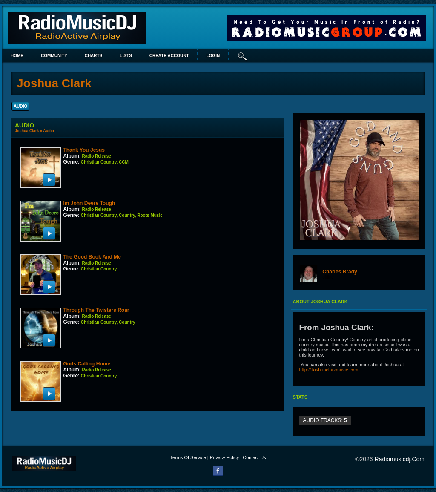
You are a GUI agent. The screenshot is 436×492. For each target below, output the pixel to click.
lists (126, 55)
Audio (48, 131)
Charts (94, 55)
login (213, 55)
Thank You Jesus (84, 150)
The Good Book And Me (92, 257)
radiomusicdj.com (400, 459)
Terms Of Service (188, 457)
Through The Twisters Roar (96, 310)
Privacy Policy (224, 457)
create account (169, 55)
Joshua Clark (27, 131)
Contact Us (254, 457)
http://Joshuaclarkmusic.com (329, 369)
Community (54, 55)
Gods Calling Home (86, 364)
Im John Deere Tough (89, 203)
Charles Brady (339, 272)
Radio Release (96, 156)
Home (17, 55)
